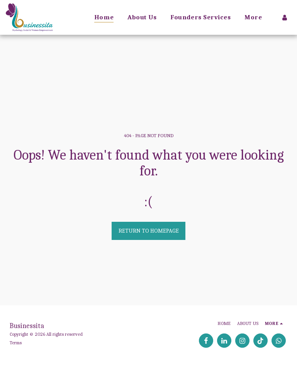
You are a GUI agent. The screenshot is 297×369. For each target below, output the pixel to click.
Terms (16, 342)
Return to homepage (149, 230)
